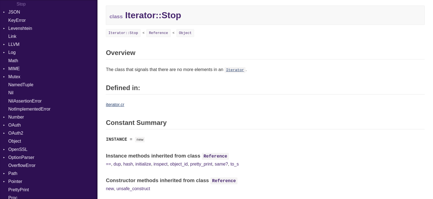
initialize (143, 164)
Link (12, 36)
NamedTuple (20, 84)
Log (12, 52)
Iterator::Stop (123, 33)
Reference (158, 33)
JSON (14, 12)
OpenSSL (17, 149)
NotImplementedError (29, 109)
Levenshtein (20, 28)
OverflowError (22, 165)
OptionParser (21, 157)
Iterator (235, 70)
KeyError (17, 20)
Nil (11, 92)
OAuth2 (15, 133)
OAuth (14, 125)
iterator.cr (115, 104)
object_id (179, 164)
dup (117, 164)
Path (12, 173)
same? (221, 164)
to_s (234, 164)
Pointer (15, 181)
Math (13, 60)
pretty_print (201, 164)
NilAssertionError (25, 101)
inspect (161, 164)
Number (16, 117)
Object (14, 141)
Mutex (14, 76)
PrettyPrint (18, 189)
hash (128, 164)
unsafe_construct (133, 188)
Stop (21, 4)
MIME (14, 68)
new (110, 188)
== (108, 164)
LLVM (14, 44)
